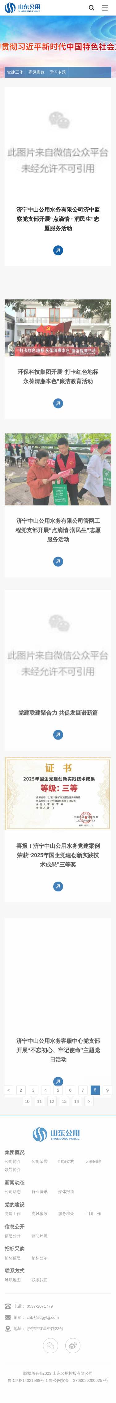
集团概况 (14, 1152)
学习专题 (58, 72)
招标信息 (13, 1257)
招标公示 (40, 1257)
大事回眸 (93, 1161)
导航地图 (13, 1279)
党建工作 (15, 72)
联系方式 (14, 1270)
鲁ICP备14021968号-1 (28, 1380)
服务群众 (66, 1213)
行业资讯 (40, 1191)
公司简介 (13, 1161)
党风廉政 (36, 72)
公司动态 (13, 1191)
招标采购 (14, 1248)
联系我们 (40, 1279)
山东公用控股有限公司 (73, 1373)
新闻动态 (14, 1182)
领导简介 (13, 1169)
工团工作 (93, 1213)
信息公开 (14, 1226)
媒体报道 (66, 1191)
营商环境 (40, 1235)
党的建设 (14, 1204)
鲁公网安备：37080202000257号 (78, 1380)
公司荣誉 (40, 1161)
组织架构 (66, 1161)
